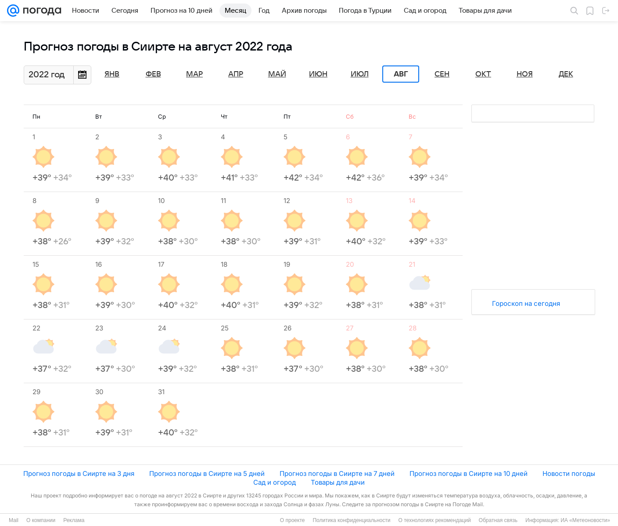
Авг (401, 74)
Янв (111, 74)
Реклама (73, 520)
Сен (442, 74)
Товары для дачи (338, 482)
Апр (235, 74)
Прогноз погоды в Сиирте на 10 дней (469, 473)
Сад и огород (274, 482)
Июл (360, 74)
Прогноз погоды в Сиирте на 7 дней (337, 473)
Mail (13, 520)
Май (277, 74)
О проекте (292, 520)
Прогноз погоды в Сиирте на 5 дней (207, 473)
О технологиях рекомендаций (434, 520)
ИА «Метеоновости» (585, 520)
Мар (194, 74)
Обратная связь (498, 520)
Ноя (525, 74)
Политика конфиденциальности (351, 520)
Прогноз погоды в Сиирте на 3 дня (78, 473)
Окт (483, 74)
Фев (153, 74)
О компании (40, 520)
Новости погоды (569, 473)
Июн (318, 74)
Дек (566, 74)
